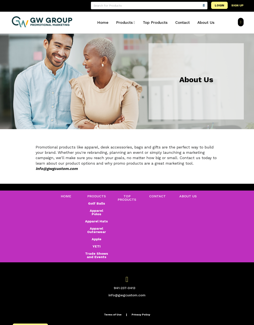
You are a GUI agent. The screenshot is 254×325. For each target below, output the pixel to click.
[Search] (203, 5)
